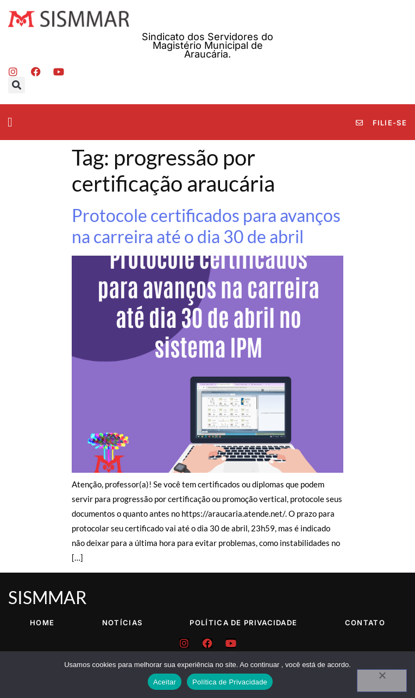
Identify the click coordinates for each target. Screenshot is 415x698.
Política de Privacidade (243, 622)
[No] (382, 680)
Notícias (122, 622)
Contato (365, 622)
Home (42, 622)
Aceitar (164, 682)
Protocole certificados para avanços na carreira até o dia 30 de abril (206, 225)
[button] (16, 85)
